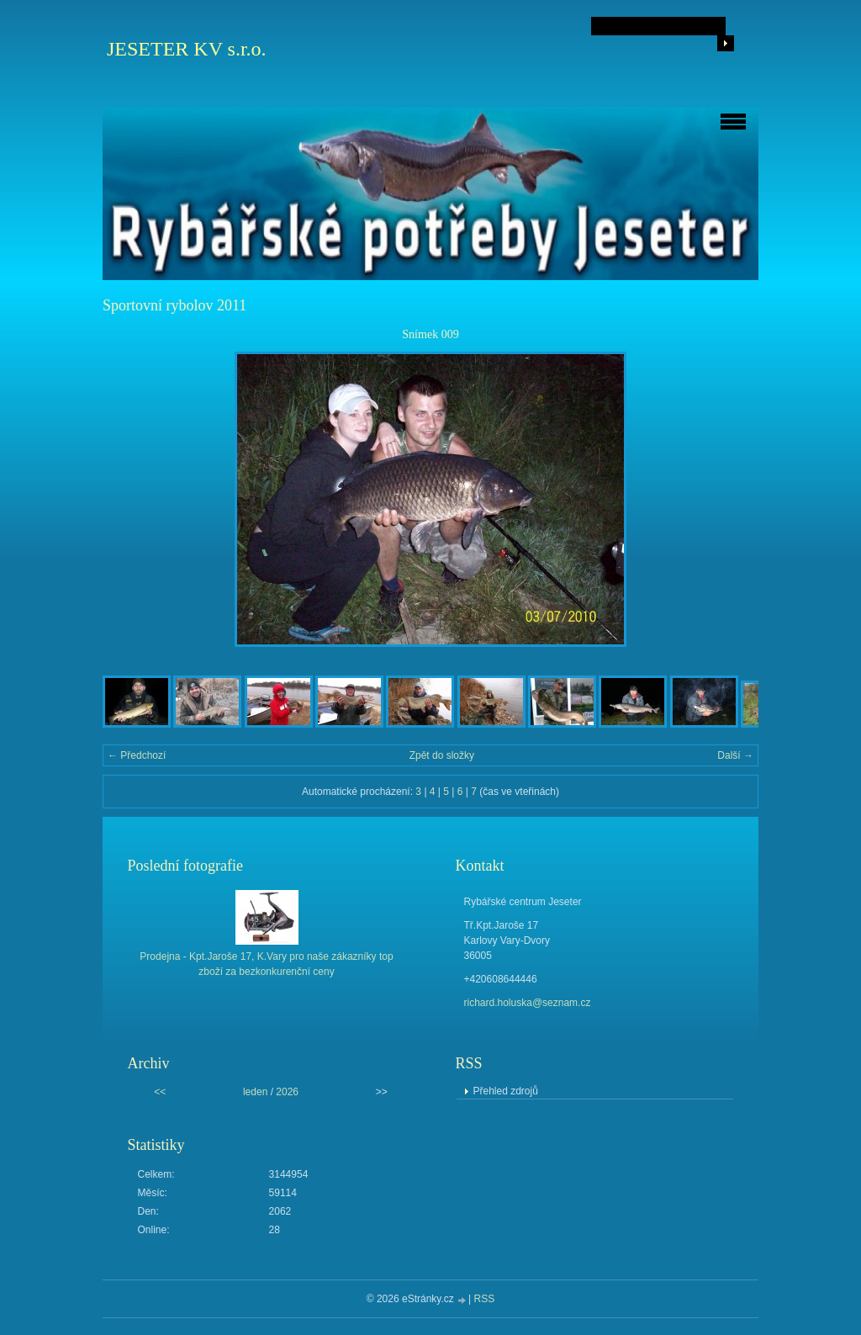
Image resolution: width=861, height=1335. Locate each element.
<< (160, 1092)
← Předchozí (137, 755)
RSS (484, 1299)
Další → (735, 755)
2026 (287, 1092)
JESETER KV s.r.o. (187, 49)
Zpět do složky (441, 755)
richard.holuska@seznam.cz (527, 1003)
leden (255, 1092)
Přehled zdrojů (505, 1091)
